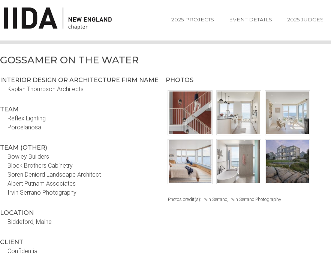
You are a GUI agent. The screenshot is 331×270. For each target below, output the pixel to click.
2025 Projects (192, 19)
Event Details (250, 19)
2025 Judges (305, 19)
